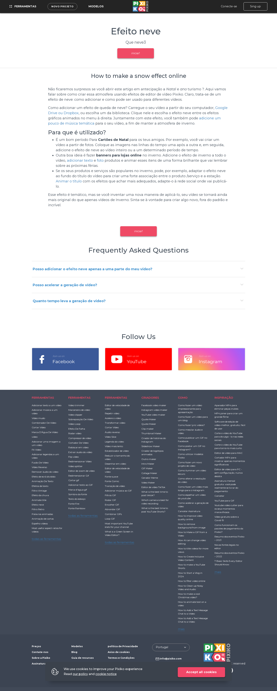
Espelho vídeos (40, 523)
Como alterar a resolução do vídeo (192, 480)
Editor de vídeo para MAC (228, 453)
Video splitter (75, 466)
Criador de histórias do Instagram (153, 440)
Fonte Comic (112, 481)
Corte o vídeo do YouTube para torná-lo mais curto (228, 446)
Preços (36, 646)
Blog (74, 652)
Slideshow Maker (150, 446)
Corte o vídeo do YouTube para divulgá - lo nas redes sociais (228, 437)
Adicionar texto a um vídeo (46, 405)
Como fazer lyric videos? (191, 425)
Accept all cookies (201, 672)
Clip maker (147, 428)
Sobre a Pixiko (41, 657)
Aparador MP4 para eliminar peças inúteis (226, 407)
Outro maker (148, 459)
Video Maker (148, 482)
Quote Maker (148, 419)
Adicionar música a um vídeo (45, 411)
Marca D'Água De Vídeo (45, 432)
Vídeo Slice (110, 436)
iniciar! (135, 53)
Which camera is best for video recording (155, 502)
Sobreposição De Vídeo (80, 419)
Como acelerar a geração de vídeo (193, 504)
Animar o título (69, 181)
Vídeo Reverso (39, 467)
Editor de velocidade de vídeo (117, 407)
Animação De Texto (42, 481)
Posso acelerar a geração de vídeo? (65, 285)
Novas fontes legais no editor (226, 546)
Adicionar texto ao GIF (80, 484)
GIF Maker (147, 468)
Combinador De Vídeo (44, 422)
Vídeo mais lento (114, 446)
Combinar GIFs (113, 514)
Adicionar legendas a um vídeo (45, 456)
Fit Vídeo (36, 449)
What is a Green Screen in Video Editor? (119, 533)
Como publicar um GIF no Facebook (192, 439)
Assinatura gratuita (44, 663)
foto (100, 160)
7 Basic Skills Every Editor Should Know (228, 563)
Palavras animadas (42, 514)
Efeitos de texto (40, 486)
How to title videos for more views (193, 550)
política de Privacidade (123, 646)
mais (181, 629)
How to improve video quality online (190, 517)
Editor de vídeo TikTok (153, 487)
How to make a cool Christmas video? (189, 595)
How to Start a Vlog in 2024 (190, 574)
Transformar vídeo (115, 422)
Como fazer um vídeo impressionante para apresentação (190, 409)
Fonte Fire (73, 503)
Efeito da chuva (40, 495)
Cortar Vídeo (39, 427)
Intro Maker (147, 463)
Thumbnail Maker (151, 433)
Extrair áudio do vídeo (80, 452)
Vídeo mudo (38, 418)
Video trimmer (76, 405)
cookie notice (106, 674)
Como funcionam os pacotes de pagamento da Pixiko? (228, 528)
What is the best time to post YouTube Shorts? (154, 510)
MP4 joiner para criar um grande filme (228, 415)
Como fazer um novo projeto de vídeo (190, 464)
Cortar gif (73, 480)
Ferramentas (23, 6)
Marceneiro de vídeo (79, 409)
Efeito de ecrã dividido (43, 476)
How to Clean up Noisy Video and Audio (190, 587)
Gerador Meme (149, 477)
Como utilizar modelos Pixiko (190, 456)
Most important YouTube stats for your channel (119, 525)
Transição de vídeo (115, 486)
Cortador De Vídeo (78, 442)
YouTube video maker (153, 414)
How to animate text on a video (192, 603)
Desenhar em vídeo (115, 463)
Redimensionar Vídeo (80, 461)
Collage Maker (149, 473)
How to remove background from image (191, 526)
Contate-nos (40, 652)
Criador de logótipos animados (152, 452)
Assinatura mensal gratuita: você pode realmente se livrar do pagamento (226, 486)
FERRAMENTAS (43, 397)
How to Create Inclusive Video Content (191, 558)
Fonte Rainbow (76, 508)
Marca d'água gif (77, 489)
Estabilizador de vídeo (117, 450)
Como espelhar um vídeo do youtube (192, 496)
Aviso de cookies (119, 652)
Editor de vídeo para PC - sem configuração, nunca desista (228, 473)
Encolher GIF (112, 504)
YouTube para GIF (224, 500)
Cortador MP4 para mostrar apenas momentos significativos (229, 461)
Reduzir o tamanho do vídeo (117, 457)
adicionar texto (80, 160)
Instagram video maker (154, 409)
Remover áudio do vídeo (45, 471)
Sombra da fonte (77, 494)
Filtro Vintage (39, 490)
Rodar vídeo (74, 433)
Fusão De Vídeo (40, 462)
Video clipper (75, 414)
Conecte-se (229, 6)
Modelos (96, 6)
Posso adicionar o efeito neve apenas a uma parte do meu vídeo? (92, 269)
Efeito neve (38, 504)
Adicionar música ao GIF (118, 490)
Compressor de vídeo (79, 438)
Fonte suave (111, 476)
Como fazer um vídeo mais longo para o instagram (193, 488)
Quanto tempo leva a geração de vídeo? (69, 301)
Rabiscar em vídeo (78, 447)
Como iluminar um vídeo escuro (192, 472)
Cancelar (219, 495)
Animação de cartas (43, 518)
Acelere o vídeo (113, 418)
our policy (80, 674)
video (35, 436)
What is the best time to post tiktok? (154, 493)
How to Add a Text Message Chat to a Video (193, 612)
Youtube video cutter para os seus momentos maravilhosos (228, 509)
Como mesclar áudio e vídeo (190, 431)
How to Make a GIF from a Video (192, 534)
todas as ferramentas (46, 539)
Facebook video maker (153, 405)
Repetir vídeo (112, 413)
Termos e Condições (121, 657)
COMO (183, 397)
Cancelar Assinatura (189, 511)
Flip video (73, 456)
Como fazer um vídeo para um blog (193, 418)
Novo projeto (62, 6)
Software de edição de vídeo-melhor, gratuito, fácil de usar (229, 425)
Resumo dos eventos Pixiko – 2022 (229, 554)
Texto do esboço (76, 498)
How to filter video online (191, 581)
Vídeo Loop (74, 423)
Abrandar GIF (112, 509)
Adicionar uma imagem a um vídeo (46, 443)
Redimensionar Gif (78, 475)
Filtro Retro (38, 509)
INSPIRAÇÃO (223, 397)
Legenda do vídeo (114, 441)
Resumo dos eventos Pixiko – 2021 (229, 538)
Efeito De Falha (76, 428)
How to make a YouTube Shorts (191, 566)
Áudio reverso (112, 432)
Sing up (255, 6)
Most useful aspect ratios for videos (47, 530)
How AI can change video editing (192, 542)
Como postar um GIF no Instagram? (191, 448)
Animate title (39, 500)
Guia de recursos (82, 657)
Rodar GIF (110, 500)
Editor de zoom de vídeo (81, 470)
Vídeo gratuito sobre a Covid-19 (226, 518)
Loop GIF (110, 518)
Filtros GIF (110, 495)
